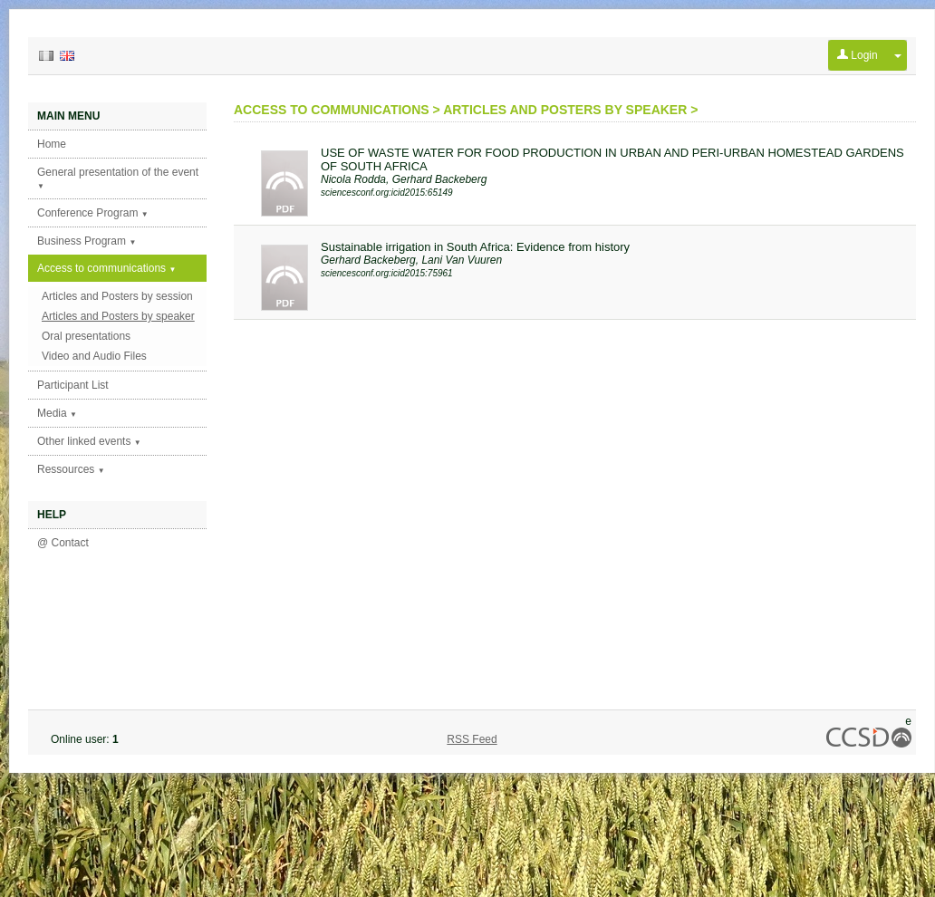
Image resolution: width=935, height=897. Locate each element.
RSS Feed (471, 739)
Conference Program (93, 213)
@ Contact (63, 542)
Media (57, 413)
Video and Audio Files (94, 356)
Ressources (71, 469)
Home (51, 144)
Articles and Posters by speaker (118, 316)
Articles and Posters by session (117, 296)
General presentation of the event (117, 178)
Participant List (73, 385)
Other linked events (89, 441)
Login (857, 55)
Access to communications (106, 268)
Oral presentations (86, 336)
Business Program (86, 241)
